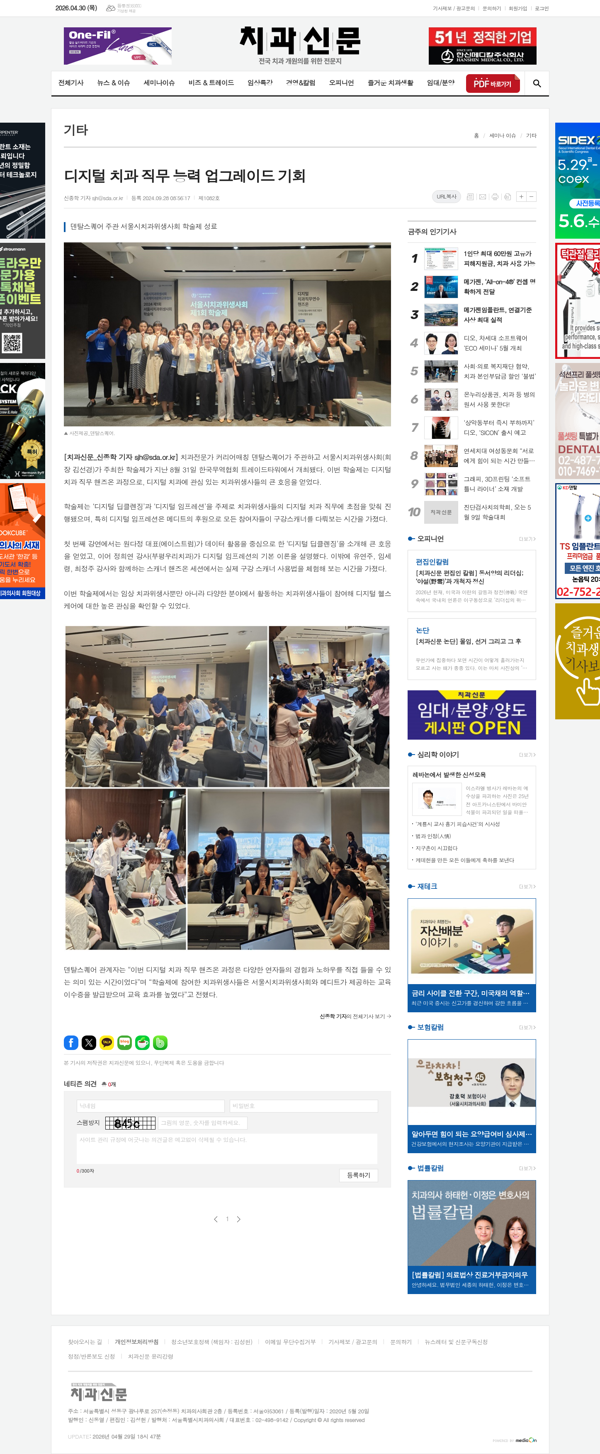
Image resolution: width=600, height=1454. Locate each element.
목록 (470, 197)
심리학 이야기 (438, 755)
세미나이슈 (159, 82)
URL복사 (446, 196)
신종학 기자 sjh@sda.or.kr (93, 198)
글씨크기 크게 (521, 196)
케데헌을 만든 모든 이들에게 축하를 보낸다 (464, 860)
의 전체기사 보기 (352, 1016)
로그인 (542, 8)
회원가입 (518, 8)
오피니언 (341, 82)
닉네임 (88, 1105)
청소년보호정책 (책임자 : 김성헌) (211, 1342)
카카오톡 (107, 1042)
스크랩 (507, 197)
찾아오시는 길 (85, 1342)
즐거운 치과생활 (390, 82)
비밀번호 (244, 1105)
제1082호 (209, 198)
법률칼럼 (430, 1168)
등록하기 (358, 1175)
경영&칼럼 (301, 82)
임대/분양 (440, 82)
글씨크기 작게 (531, 196)
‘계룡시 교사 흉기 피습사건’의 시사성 (457, 824)
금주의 (432, 232)
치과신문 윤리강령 (150, 1356)
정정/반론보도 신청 (91, 1356)
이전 (216, 1219)
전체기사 (70, 82)
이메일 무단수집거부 (290, 1342)
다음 (238, 1219)
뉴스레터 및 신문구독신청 (456, 1342)
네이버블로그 (124, 1042)
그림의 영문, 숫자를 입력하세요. (200, 1122)
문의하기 (491, 8)
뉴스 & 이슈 (113, 82)
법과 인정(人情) (433, 836)
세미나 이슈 (502, 135)
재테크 (427, 886)
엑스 (89, 1042)
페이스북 (71, 1042)
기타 (531, 135)
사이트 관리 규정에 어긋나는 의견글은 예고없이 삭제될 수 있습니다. (163, 1139)
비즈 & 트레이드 (210, 82)
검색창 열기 (537, 83)
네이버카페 (142, 1042)
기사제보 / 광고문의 (454, 8)
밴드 (160, 1042)
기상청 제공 (126, 11)
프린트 (495, 197)
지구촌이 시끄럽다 (436, 848)
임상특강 (260, 82)
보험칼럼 (430, 1027)
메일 (483, 197)
